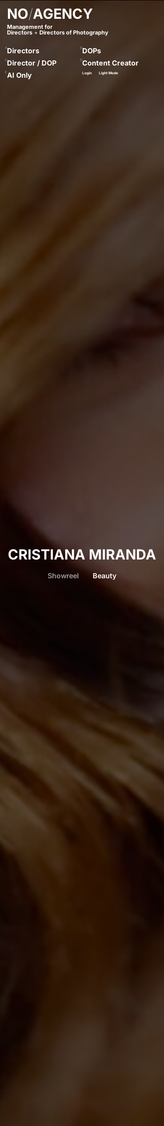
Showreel (63, 575)
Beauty (104, 575)
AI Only (19, 75)
